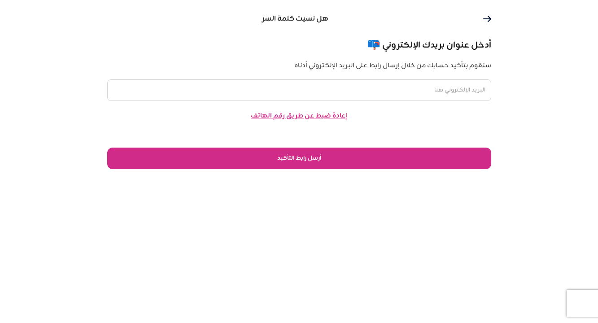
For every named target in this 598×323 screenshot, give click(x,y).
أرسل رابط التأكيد (299, 158)
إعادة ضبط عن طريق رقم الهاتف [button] (299, 116)
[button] (487, 19)
